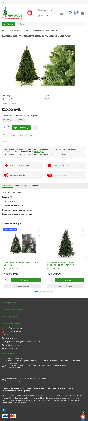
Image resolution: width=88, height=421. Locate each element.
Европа (47, 99)
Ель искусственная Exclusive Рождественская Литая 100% (60, 263)
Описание (7, 186)
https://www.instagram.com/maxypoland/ (22, 342)
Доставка (35, 186)
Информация (44, 302)
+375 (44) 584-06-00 (42, 10)
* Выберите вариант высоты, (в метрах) (19, 116)
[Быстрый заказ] (35, 127)
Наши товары (44, 316)
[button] (2, 258)
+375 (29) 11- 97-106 (12, 345)
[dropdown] (4, 2)
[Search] (52, 24)
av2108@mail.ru (8, 335)
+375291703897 (11, 338)
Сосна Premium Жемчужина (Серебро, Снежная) (22, 263)
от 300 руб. (39, 152)
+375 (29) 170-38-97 (42, 15)
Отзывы (21, 186)
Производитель (13, 30)
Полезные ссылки (44, 309)
